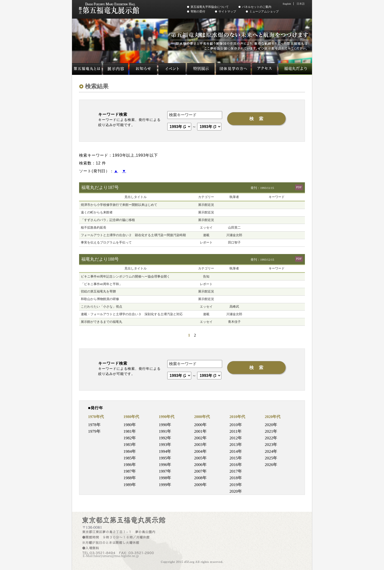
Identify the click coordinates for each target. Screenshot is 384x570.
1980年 (129, 424)
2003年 (200, 444)
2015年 (235, 458)
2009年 (200, 484)
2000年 (200, 424)
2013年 (235, 444)
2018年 (235, 478)
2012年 (235, 438)
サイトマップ (227, 11)
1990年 (165, 424)
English (287, 3)
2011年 (235, 431)
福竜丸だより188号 (100, 259)
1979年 (94, 431)
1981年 (129, 431)
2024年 (271, 451)
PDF (299, 187)
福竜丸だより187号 (100, 187)
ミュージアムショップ (264, 11)
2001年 (200, 431)
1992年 (165, 438)
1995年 (165, 458)
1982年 (129, 438)
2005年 (200, 458)
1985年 (129, 458)
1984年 (129, 451)
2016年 (235, 464)
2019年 (235, 484)
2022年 (271, 438)
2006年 (200, 464)
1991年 (165, 431)
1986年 (129, 464)
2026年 (271, 464)
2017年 (235, 471)
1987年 (129, 471)
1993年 (165, 444)
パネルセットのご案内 (256, 7)
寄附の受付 (198, 11)
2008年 (200, 478)
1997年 (165, 471)
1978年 (94, 424)
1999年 (165, 484)
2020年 (235, 491)
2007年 (200, 471)
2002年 (200, 438)
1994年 (165, 451)
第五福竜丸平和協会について (210, 7)
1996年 (165, 464)
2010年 (235, 424)
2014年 (235, 451)
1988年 (129, 478)
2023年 (271, 444)
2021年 (271, 431)
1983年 (129, 444)
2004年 (200, 451)
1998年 (165, 478)
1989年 (129, 484)
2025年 (271, 458)
